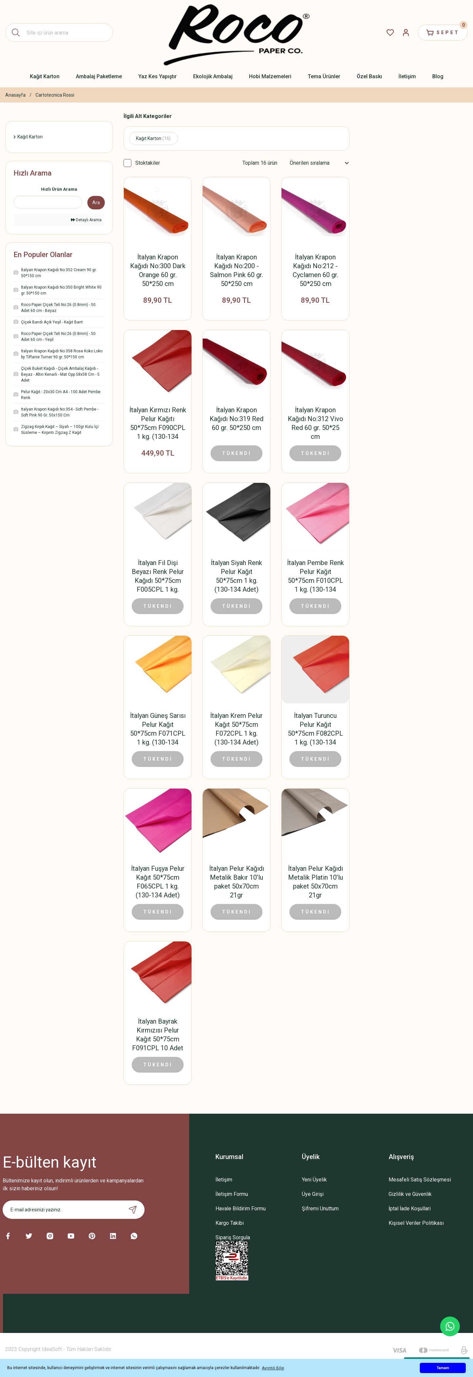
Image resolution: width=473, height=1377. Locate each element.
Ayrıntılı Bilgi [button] (273, 1368)
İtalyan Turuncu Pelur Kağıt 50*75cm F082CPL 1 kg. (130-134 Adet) (315, 729)
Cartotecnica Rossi (54, 95)
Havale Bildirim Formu (240, 1208)
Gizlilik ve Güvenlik (410, 1194)
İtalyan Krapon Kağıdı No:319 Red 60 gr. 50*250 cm (236, 419)
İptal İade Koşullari (410, 1208)
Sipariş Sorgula (232, 1237)
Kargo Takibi (229, 1223)
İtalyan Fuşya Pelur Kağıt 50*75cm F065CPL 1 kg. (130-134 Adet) (158, 882)
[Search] (59, 32)
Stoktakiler (147, 163)
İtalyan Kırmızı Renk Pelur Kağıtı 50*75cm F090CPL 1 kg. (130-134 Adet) (157, 423)
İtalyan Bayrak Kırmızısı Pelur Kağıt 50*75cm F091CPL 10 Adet (157, 1034)
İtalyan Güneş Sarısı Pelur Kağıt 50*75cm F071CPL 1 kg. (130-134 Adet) (158, 729)
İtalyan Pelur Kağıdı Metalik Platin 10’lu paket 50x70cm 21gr (315, 882)
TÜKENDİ (236, 453)
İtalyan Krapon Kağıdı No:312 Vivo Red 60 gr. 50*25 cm (315, 423)
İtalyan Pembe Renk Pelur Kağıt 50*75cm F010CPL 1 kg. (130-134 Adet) (315, 576)
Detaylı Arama (86, 220)
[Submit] (133, 1209)
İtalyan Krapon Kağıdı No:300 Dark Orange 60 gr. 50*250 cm (158, 270)
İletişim (223, 1179)
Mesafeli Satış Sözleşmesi (420, 1179)
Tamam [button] (443, 1368)
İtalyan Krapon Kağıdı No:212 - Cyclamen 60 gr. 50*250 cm (315, 270)
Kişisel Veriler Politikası (416, 1223)
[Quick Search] (47, 202)
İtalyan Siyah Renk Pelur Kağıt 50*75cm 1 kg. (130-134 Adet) (236, 576)
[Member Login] (406, 32)
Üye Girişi (313, 1194)
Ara (96, 202)
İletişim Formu (231, 1194)
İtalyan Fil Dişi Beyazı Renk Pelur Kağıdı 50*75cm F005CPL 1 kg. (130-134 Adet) (158, 576)
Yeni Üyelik (314, 1179)
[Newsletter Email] (74, 1209)
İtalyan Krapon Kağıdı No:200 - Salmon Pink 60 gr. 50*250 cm (236, 270)
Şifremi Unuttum (320, 1208)
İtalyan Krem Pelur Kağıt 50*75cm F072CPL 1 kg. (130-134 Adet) (236, 729)
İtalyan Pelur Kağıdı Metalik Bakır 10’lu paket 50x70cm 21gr (236, 882)
